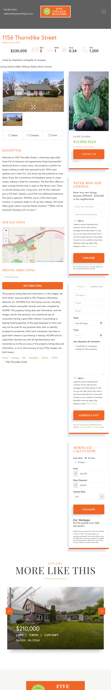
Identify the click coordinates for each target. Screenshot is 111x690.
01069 (55, 349)
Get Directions (51, 277)
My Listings (77, 147)
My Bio (75, 161)
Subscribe (89, 257)
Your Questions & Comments (86, 341)
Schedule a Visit (96, 287)
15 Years (80, 462)
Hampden (33, 349)
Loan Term (78, 458)
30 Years (90, 458)
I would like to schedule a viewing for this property (88, 359)
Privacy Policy (91, 246)
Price (75, 468)
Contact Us (81, 287)
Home (5, 349)
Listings (15, 349)
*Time (75, 330)
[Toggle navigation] (103, 11)
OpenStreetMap (49, 261)
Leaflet (38, 261)
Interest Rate (79, 491)
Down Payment (80, 480)
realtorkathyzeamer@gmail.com (18, 13)
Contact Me (88, 154)
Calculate (88, 509)
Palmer (45, 349)
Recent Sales (89, 147)
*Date (75, 318)
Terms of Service (95, 427)
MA (24, 349)
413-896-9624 (10, 9)
